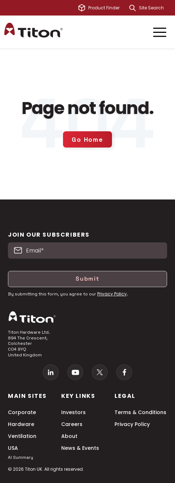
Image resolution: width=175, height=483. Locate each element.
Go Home (87, 139)
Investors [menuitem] (73, 412)
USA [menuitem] (13, 448)
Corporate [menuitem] (22, 412)
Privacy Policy (112, 294)
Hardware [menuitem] (21, 424)
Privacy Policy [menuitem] (132, 424)
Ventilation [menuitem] (22, 436)
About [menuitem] (69, 436)
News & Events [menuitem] (80, 448)
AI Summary (20, 457)
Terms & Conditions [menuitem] (140, 412)
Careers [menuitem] (71, 424)
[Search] (132, 8)
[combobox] (155, 8)
